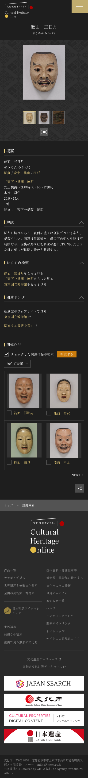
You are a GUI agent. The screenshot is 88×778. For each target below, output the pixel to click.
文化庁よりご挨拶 (58, 585)
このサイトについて (60, 616)
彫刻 (7, 172)
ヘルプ (51, 608)
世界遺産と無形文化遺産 (21, 585)
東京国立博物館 (15, 284)
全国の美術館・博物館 (19, 593)
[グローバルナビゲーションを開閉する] (80, 6)
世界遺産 (10, 627)
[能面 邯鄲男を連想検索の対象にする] (9, 413)
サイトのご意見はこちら (63, 638)
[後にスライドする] (78, 475)
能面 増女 (62, 413)
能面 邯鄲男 (24, 413)
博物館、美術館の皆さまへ (64, 578)
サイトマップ (55, 631)
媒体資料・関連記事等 (61, 570)
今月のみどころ (57, 593)
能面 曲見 (22, 462)
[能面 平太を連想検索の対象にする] (48, 462)
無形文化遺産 (13, 634)
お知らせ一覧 (55, 600)
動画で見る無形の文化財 (21, 642)
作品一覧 (10, 570)
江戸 (36, 172)
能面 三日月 (14, 273)
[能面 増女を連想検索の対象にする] (48, 413)
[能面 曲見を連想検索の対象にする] (9, 462)
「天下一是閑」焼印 (19, 181)
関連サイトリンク (58, 623)
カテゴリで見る (14, 578)
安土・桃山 (22, 172)
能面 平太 (62, 462)
